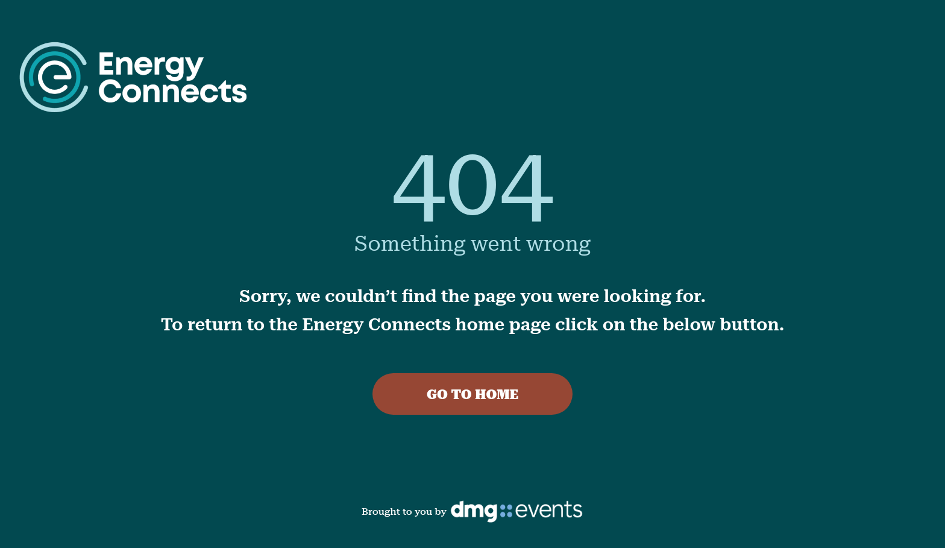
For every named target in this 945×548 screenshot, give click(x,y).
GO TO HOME (472, 394)
